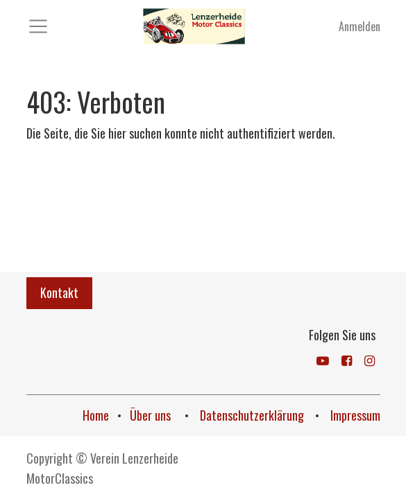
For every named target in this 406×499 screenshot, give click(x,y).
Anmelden (359, 26)
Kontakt (59, 292)
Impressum (355, 415)
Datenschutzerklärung (253, 415)
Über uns (152, 415)
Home (96, 415)
